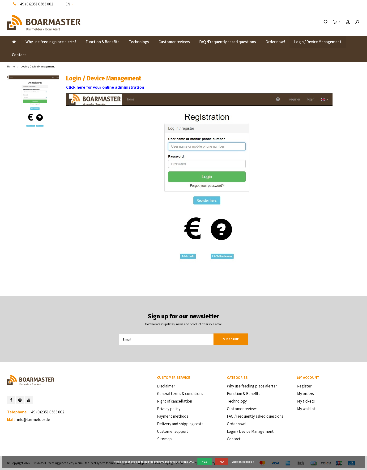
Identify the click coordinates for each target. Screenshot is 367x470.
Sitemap (164, 438)
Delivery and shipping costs (180, 423)
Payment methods (172, 416)
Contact (19, 54)
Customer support (172, 431)
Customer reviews (174, 41)
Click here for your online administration (105, 87)
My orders (305, 393)
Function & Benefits (102, 41)
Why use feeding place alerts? (51, 41)
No (222, 461)
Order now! (275, 41)
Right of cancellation (174, 401)
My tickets (306, 401)
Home (11, 66)
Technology (139, 41)
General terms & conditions (180, 393)
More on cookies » (242, 461)
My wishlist (306, 408)
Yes (204, 461)
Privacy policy (168, 408)
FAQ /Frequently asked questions (227, 41)
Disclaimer (166, 386)
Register (304, 386)
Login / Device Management (317, 41)
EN (69, 4)
